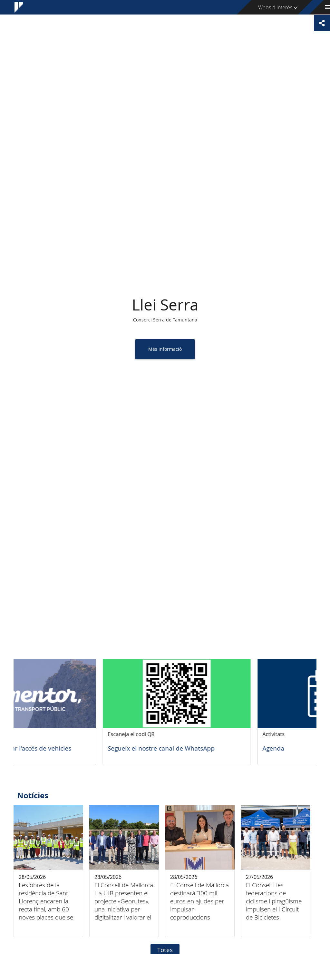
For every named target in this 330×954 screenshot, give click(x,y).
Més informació (165, 349)
